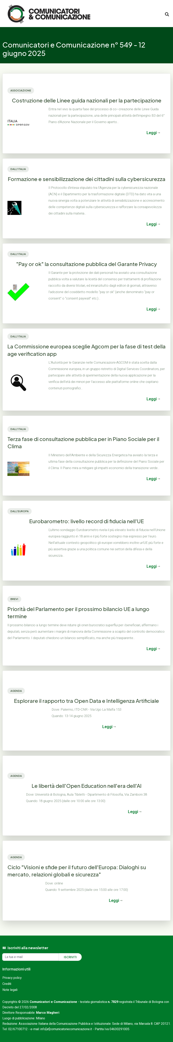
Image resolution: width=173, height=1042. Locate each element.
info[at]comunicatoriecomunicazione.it (66, 1029)
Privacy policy (12, 977)
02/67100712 (18, 1029)
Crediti (6, 983)
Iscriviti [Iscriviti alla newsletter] (70, 957)
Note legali (9, 989)
